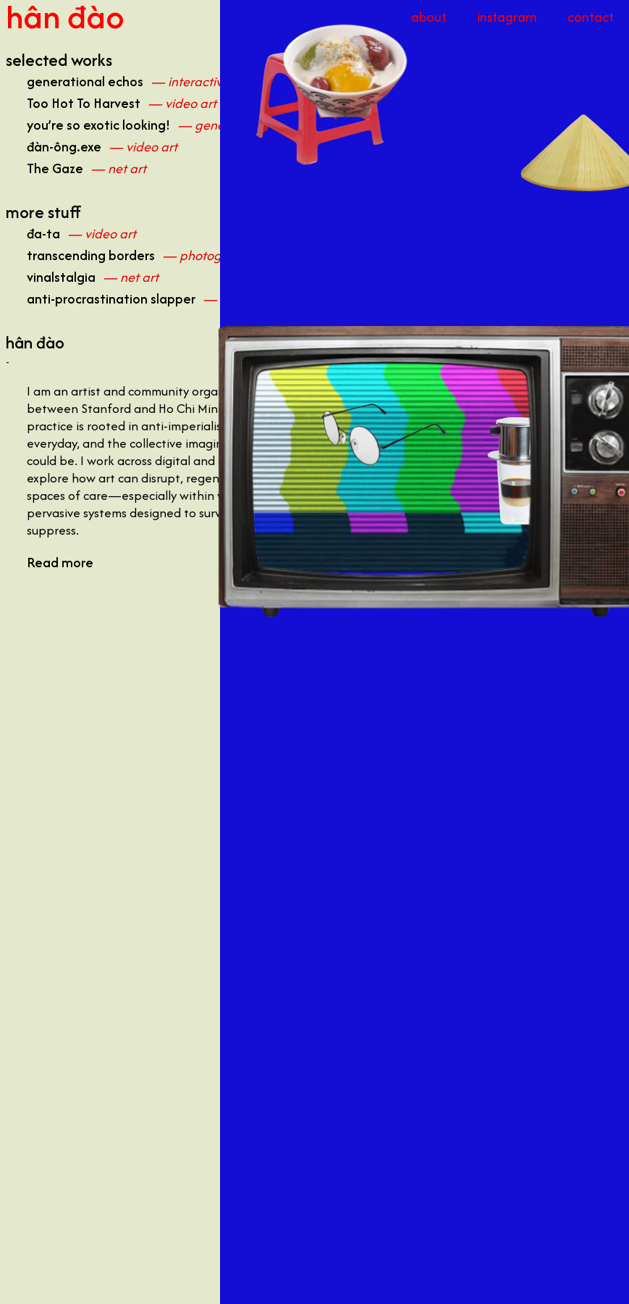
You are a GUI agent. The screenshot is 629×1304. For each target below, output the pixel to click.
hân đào (65, 17)
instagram (507, 17)
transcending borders (91, 255)
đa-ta (43, 233)
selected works (59, 60)
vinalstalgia (61, 277)
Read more (60, 562)
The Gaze (55, 168)
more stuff (43, 212)
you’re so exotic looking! (98, 125)
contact (590, 17)
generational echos (85, 81)
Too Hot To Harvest (83, 103)
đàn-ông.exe (64, 146)
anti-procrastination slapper (111, 299)
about (429, 17)
